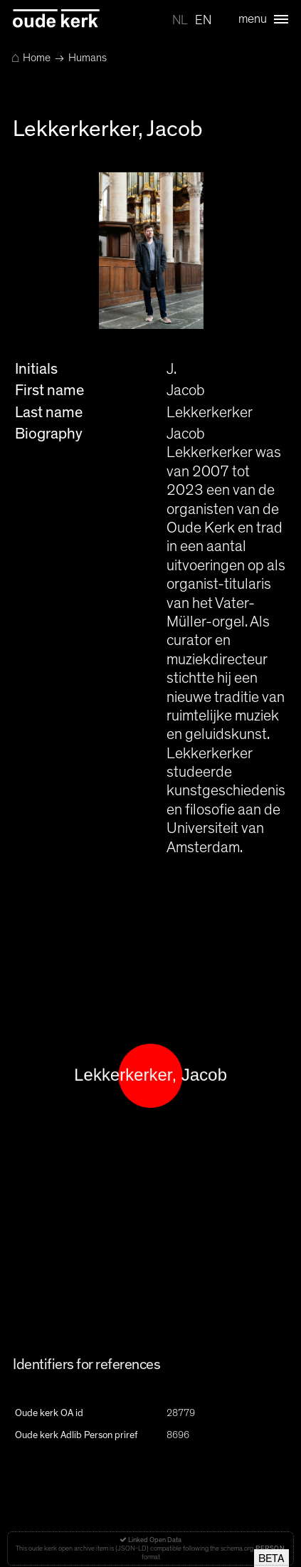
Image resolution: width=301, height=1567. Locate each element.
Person (270, 1548)
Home (31, 57)
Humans (87, 57)
